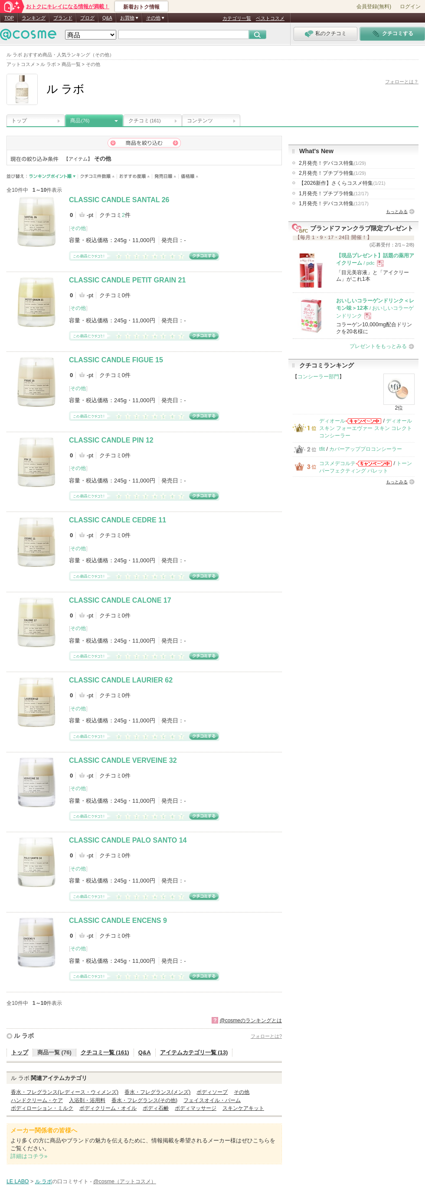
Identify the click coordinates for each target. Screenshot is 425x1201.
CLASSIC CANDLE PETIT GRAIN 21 (127, 280)
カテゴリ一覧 (236, 18)
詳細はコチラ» (28, 1156)
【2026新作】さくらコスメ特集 (342, 183)
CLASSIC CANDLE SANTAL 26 (119, 199)
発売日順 (165, 176)
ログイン (410, 6)
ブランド (62, 17)
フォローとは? (266, 1036)
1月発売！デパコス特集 (334, 203)
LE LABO (18, 1181)
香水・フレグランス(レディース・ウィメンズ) (64, 1092)
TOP (9, 17)
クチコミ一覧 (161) (105, 1052)
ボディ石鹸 (156, 1108)
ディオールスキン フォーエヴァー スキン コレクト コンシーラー (365, 428)
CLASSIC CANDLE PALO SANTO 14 (127, 840)
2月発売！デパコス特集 (332, 163)
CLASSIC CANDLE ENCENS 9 (118, 920)
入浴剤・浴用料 (87, 1100)
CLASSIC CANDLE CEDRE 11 (117, 520)
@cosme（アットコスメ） (124, 1181)
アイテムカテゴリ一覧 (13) (194, 1052)
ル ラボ (24, 1035)
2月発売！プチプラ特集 (332, 173)
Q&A (107, 17)
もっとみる (397, 211)
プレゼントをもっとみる (378, 346)
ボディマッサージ (195, 1108)
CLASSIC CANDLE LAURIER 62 (121, 680)
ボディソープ (212, 1092)
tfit (322, 449)
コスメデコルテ (337, 463)
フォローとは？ (401, 81)
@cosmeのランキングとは (250, 1020)
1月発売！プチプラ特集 (334, 193)
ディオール (332, 421)
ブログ (87, 17)
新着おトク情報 (141, 7)
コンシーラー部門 (318, 377)
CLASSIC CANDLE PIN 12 (111, 440)
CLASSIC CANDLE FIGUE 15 (116, 360)
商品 (79, 121)
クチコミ (144, 121)
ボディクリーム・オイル (108, 1108)
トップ (19, 121)
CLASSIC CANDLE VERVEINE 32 (123, 760)
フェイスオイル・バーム (212, 1100)
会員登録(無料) (373, 6)
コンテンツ (200, 121)
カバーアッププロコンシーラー (365, 449)
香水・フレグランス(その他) (144, 1100)
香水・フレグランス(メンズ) (157, 1092)
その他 (78, 228)
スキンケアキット (243, 1108)
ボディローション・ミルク (42, 1108)
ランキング (34, 17)
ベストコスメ (270, 18)
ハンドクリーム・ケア (37, 1100)
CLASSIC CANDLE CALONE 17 (120, 600)
